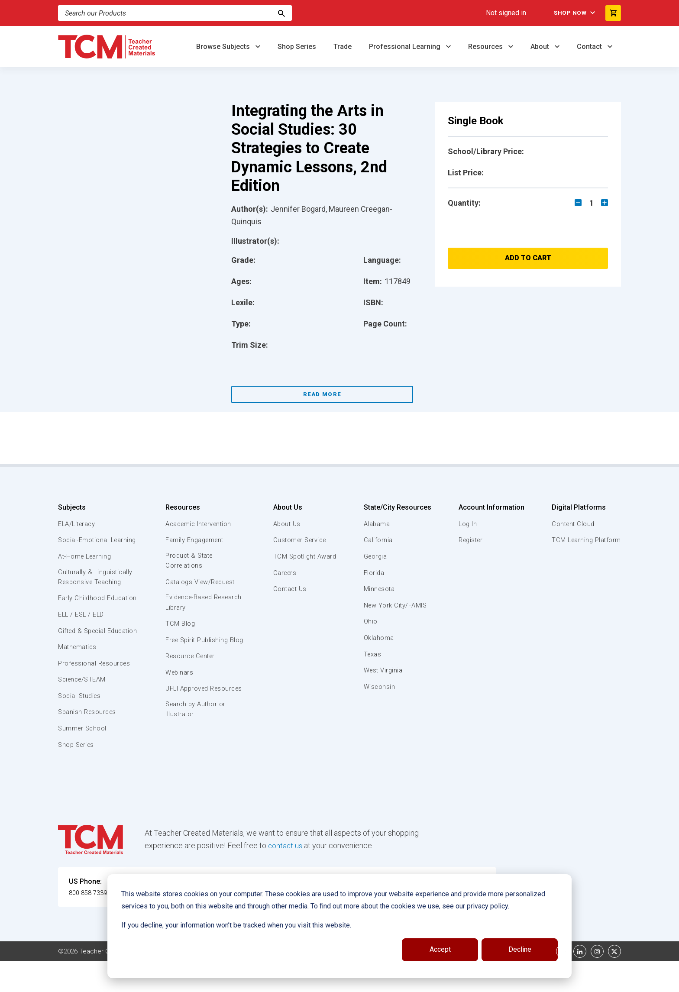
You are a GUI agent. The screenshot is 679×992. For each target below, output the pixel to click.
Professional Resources (95, 694)
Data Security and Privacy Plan (468, 982)
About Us (285, 507)
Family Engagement (195, 540)
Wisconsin (379, 687)
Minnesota (379, 589)
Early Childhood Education (82, 613)
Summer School (83, 759)
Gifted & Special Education (83, 656)
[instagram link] (597, 982)
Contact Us (288, 589)
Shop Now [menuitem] (565, 13)
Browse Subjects (224, 46)
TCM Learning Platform (585, 540)
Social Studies (80, 726)
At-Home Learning (86, 566)
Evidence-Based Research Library (191, 604)
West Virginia (383, 670)
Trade (342, 46)
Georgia (375, 556)
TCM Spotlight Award (304, 556)
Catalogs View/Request (201, 583)
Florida (374, 573)
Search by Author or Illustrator (196, 731)
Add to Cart (528, 258)
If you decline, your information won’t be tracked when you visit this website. (236, 925)
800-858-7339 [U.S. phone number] (90, 923)
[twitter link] (614, 982)
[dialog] (339, 926)
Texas (372, 654)
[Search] (175, 13)
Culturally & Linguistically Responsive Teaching (96, 587)
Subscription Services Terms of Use (310, 982)
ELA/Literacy (77, 524)
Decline (519, 949)
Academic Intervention (200, 524)
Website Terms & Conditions (205, 982)
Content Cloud (572, 524)
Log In (466, 524)
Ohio (370, 621)
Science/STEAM (83, 710)
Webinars (179, 684)
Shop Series (297, 46)
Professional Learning (405, 46)
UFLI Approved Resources (187, 705)
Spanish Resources (88, 742)
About (540, 46)
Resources (486, 46)
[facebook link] (562, 982)
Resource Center (191, 668)
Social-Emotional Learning (84, 545)
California (377, 540)
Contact (590, 46)
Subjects (72, 507)
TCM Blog (179, 625)
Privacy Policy (394, 982)
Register (470, 540)
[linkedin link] (579, 982)
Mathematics (78, 678)
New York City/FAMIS (395, 605)
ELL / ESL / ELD (82, 635)
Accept (440, 949)
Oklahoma (378, 638)
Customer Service (299, 540)
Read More (322, 394)
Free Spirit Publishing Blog (198, 646)
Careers (283, 573)
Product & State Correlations (190, 561)
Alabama (376, 524)
